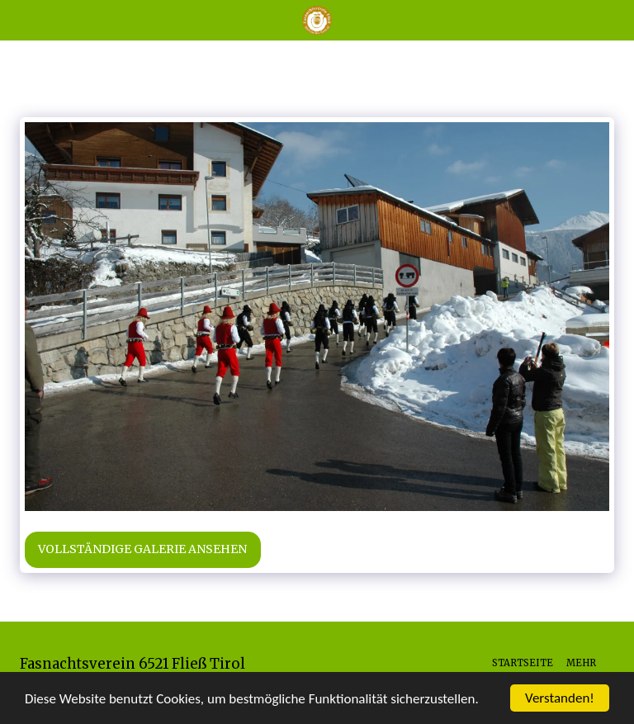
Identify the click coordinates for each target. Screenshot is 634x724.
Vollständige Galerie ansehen (142, 549)
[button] (18, 19)
